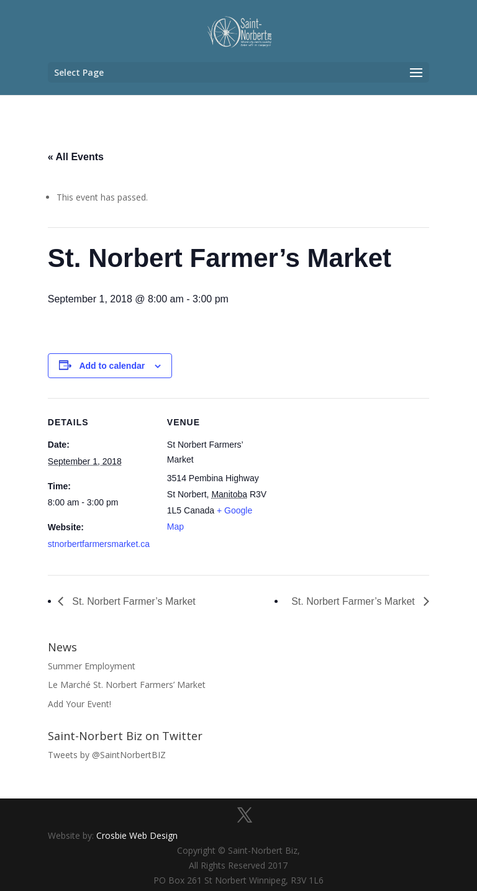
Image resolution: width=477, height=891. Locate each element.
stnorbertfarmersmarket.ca (99, 544)
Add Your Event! (79, 704)
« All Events (76, 157)
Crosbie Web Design (137, 835)
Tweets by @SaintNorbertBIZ (107, 755)
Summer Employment (91, 666)
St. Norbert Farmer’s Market (133, 601)
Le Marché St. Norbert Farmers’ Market (127, 684)
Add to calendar (112, 366)
